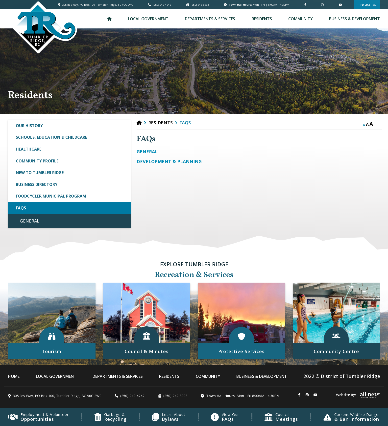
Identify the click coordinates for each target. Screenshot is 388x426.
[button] (125, 125)
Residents (160, 123)
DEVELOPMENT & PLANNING (169, 161)
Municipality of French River (44, 27)
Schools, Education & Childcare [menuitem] (51, 137)
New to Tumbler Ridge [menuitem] (40, 172)
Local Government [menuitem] (148, 19)
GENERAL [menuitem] (29, 221)
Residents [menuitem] (262, 19)
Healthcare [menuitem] (28, 149)
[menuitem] (109, 19)
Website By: (358, 394)
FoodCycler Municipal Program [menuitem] (51, 196)
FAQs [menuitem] (21, 208)
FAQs (185, 123)
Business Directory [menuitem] (36, 184)
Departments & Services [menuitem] (210, 19)
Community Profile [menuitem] (37, 161)
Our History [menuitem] (29, 125)
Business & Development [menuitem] (354, 19)
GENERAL (147, 152)
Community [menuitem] (300, 19)
